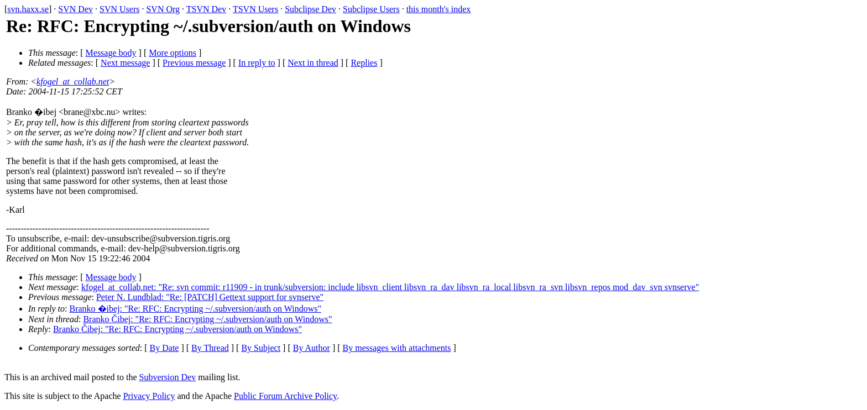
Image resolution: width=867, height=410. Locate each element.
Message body (111, 52)
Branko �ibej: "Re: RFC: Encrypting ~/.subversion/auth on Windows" (195, 308)
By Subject (260, 348)
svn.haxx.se (28, 9)
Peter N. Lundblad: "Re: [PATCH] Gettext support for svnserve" (209, 297)
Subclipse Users (371, 9)
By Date (164, 348)
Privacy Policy (149, 396)
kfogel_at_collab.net (72, 81)
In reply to (256, 62)
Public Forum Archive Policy (285, 396)
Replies (364, 62)
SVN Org (163, 9)
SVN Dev (75, 9)
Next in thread (313, 62)
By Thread (210, 348)
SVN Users (119, 9)
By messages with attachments (397, 348)
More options (172, 52)
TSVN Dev (206, 9)
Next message (125, 62)
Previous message (194, 62)
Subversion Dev (167, 377)
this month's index (438, 9)
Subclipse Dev (310, 9)
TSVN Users (255, 9)
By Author (311, 348)
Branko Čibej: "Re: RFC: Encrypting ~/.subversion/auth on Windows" (207, 319)
